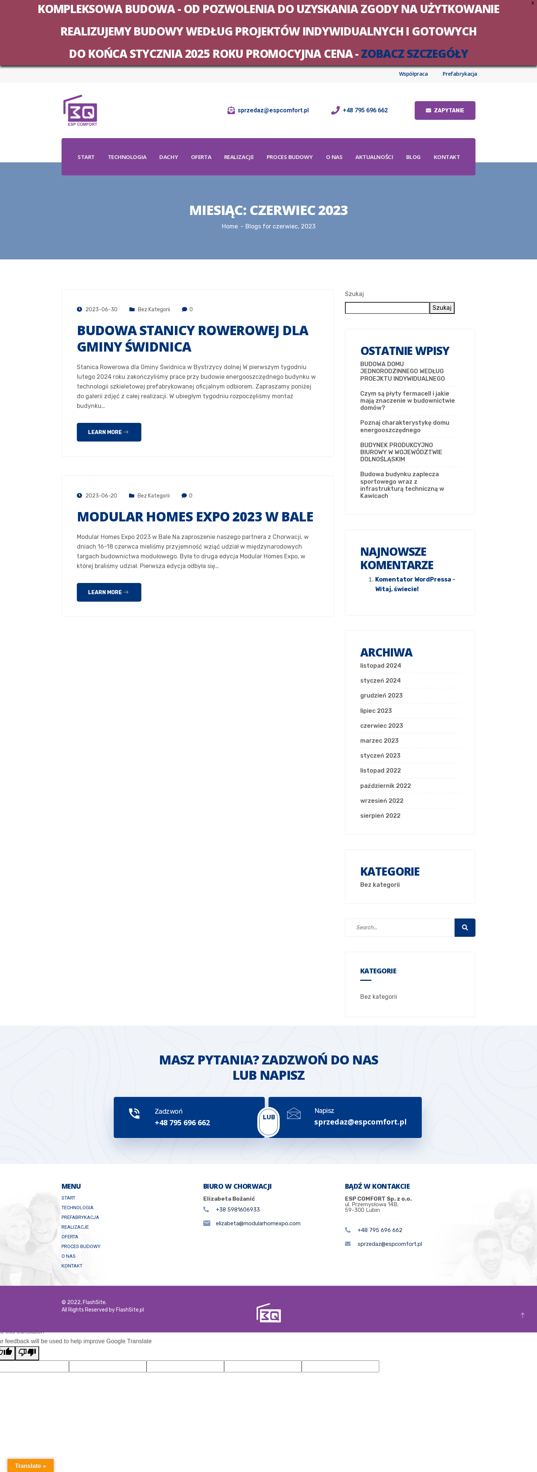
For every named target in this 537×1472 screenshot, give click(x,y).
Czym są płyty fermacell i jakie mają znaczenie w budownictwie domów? (407, 400)
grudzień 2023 (381, 695)
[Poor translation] (27, 1355)
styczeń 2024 (380, 680)
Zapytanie (445, 110)
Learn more (108, 432)
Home (230, 226)
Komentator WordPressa (413, 579)
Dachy (187, 147)
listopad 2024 (380, 665)
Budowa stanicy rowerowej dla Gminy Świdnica (195, 338)
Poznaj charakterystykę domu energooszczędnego (404, 426)
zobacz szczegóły (414, 53)
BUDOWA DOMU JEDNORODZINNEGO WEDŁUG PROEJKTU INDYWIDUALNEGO (402, 371)
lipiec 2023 (376, 710)
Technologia (145, 147)
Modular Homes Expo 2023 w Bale (197, 516)
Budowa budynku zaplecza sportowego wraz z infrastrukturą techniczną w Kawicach (402, 485)
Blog (435, 147)
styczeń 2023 (380, 755)
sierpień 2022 (380, 815)
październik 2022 (385, 785)
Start (104, 147)
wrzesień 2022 (381, 800)
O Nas (354, 147)
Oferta (220, 147)
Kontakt (269, 166)
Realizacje (259, 147)
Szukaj (354, 293)
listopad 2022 (380, 770)
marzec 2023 (379, 740)
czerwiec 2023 (381, 725)
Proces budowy (310, 147)
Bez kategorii (154, 309)
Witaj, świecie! (397, 589)
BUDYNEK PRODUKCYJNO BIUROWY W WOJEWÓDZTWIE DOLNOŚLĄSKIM (401, 452)
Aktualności (395, 147)
